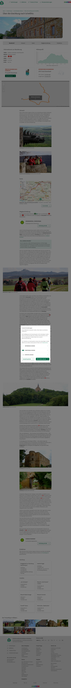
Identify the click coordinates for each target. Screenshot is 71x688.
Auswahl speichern (28, 359)
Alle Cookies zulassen (43, 359)
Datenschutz (45, 342)
